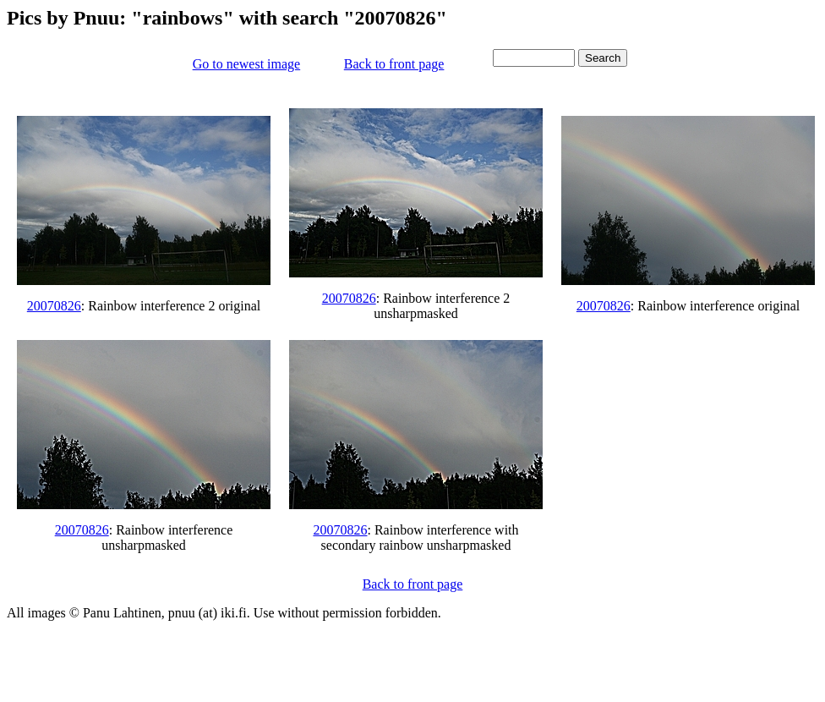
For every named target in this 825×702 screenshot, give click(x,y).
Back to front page (394, 64)
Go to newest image (247, 64)
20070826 (54, 306)
